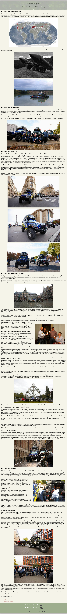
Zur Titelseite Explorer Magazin (34, 607)
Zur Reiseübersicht (8, 601)
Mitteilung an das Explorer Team (33, 604)
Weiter (5, 599)
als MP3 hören (46, 281)
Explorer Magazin (33, 4)
